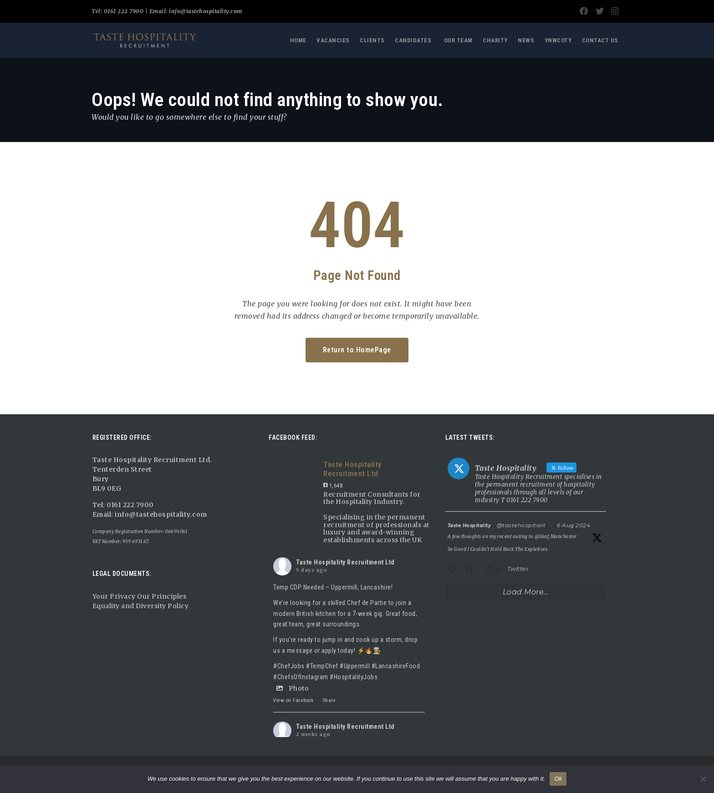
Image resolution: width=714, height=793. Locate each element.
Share (329, 700)
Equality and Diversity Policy (140, 606)
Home (298, 40)
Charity (495, 40)
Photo (291, 688)
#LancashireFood (396, 666)
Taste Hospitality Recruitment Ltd (345, 562)
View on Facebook (293, 700)
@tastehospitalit (521, 525)
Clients (372, 40)
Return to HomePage (357, 350)
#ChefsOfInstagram (300, 677)
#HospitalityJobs (353, 677)
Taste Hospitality (469, 526)
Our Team (458, 40)
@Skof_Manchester (556, 536)
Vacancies (333, 40)
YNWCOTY (558, 40)
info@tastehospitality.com (205, 11)
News (526, 40)
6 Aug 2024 (573, 525)
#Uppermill (355, 666)
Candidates (413, 40)
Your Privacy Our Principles (139, 596)
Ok (558, 778)
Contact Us (600, 40)
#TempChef (322, 666)
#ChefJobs (289, 666)
